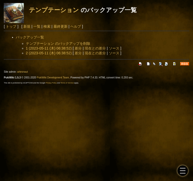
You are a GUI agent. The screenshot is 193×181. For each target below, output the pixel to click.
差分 (78, 48)
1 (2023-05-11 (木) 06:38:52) (49, 48)
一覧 (36, 26)
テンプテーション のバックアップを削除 (58, 43)
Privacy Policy (51, 83)
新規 (26, 26)
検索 (47, 26)
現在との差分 (95, 48)
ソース (114, 48)
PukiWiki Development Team (53, 77)
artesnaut (22, 71)
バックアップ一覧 (30, 37)
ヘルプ (75, 26)
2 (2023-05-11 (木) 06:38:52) (49, 53)
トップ (11, 26)
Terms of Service (67, 83)
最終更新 (61, 26)
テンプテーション (54, 10)
